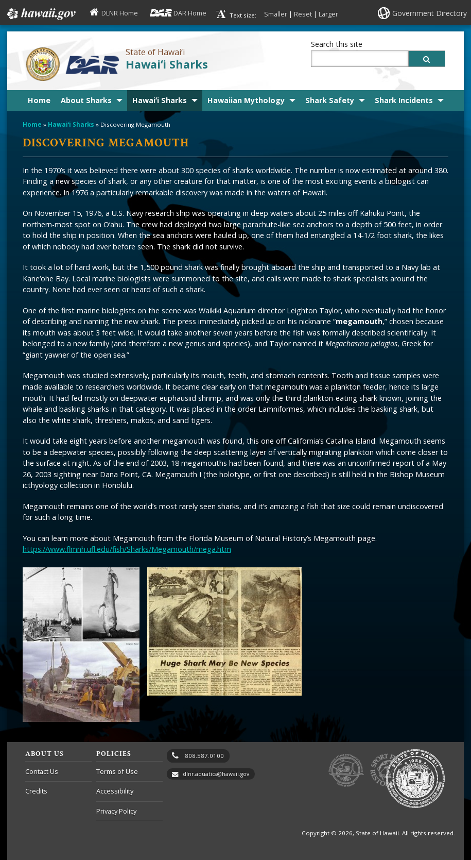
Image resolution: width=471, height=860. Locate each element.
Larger (328, 14)
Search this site (336, 44)
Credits (36, 791)
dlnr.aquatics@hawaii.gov (216, 774)
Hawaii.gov (40, 14)
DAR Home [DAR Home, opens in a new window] (189, 13)
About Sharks (86, 100)
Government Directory (429, 13)
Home (39, 100)
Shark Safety (329, 100)
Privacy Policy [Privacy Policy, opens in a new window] (116, 811)
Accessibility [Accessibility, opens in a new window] (114, 791)
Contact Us (41, 771)
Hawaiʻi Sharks (167, 64)
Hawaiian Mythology (246, 100)
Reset (303, 14)
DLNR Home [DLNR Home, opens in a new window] (119, 13)
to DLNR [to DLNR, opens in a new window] (346, 770)
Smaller (275, 14)
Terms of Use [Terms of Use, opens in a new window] (117, 771)
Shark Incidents (404, 100)
